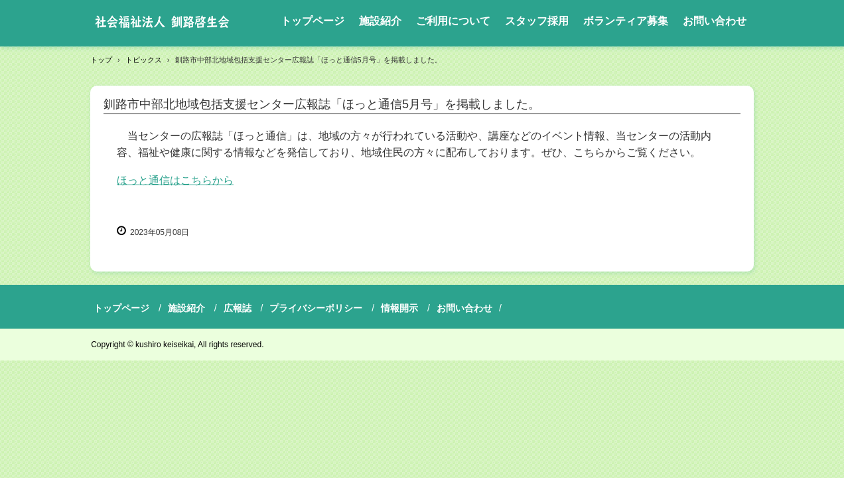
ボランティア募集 (625, 21)
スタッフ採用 (537, 21)
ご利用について (453, 21)
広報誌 (237, 308)
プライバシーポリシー (315, 308)
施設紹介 (380, 21)
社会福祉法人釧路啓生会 (162, 23)
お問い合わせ (714, 21)
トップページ (312, 21)
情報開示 (399, 308)
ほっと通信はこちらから (175, 180)
